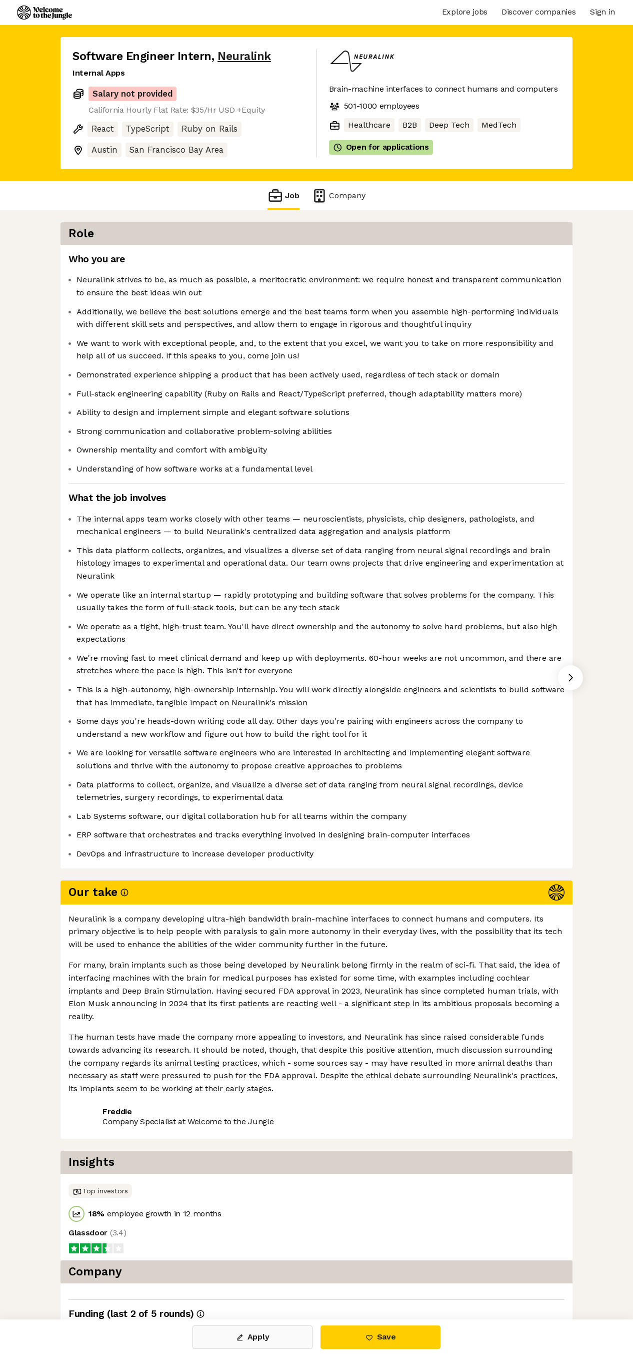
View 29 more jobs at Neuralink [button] (204, 1277)
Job (284, 195)
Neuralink (244, 56)
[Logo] (44, 13)
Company (339, 195)
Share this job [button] (100, 1277)
